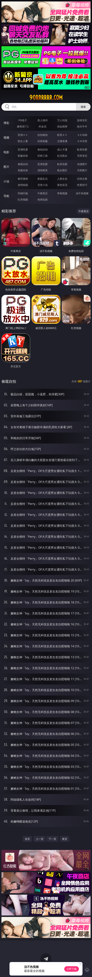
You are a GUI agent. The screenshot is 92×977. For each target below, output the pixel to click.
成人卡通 (62, 149)
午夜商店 (42, 193)
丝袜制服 (42, 141)
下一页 (52, 839)
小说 (6, 181)
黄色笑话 (62, 185)
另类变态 (82, 155)
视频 (6, 137)
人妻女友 (62, 178)
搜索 (83, 106)
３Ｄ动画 (82, 135)
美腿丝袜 (23, 170)
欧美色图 (62, 164)
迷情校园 (23, 185)
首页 (27, 839)
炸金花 (42, 126)
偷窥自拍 (23, 164)
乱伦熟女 (62, 155)
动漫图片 (82, 164)
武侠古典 (82, 178)
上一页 (39, 839)
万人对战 (62, 120)
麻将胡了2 (23, 126)
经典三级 (42, 155)
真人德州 (42, 120)
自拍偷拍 (42, 135)
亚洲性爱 (23, 149)
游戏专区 (82, 120)
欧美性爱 (82, 149)
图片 (6, 167)
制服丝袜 (23, 155)
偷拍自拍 (42, 149)
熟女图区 (62, 170)
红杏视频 (23, 199)
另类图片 (82, 170)
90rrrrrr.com (46, 97)
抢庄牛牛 (82, 126)
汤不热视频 (82, 193)
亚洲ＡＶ (23, 135)
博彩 (6, 123)
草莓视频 (62, 193)
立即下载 (71, 969)
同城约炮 (23, 193)
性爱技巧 (82, 185)
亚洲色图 (42, 164)
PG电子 (22, 120)
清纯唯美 (42, 170)
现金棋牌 (62, 126)
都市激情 (23, 178)
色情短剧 (42, 199)
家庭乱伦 (42, 178)
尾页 (64, 839)
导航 (6, 196)
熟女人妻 (23, 141)
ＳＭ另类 (82, 141)
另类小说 (42, 185)
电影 (6, 152)
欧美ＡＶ (62, 135)
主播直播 (62, 141)
